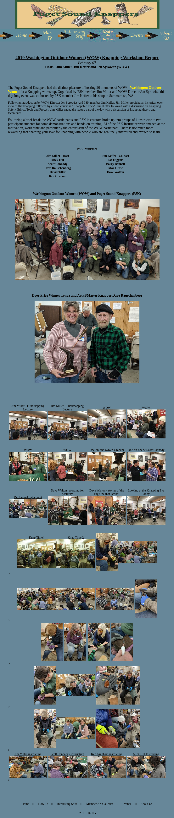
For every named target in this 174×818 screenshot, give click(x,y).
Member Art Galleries (99, 803)
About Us (146, 803)
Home (25, 803)
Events (126, 803)
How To (43, 803)
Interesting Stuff (67, 803)
